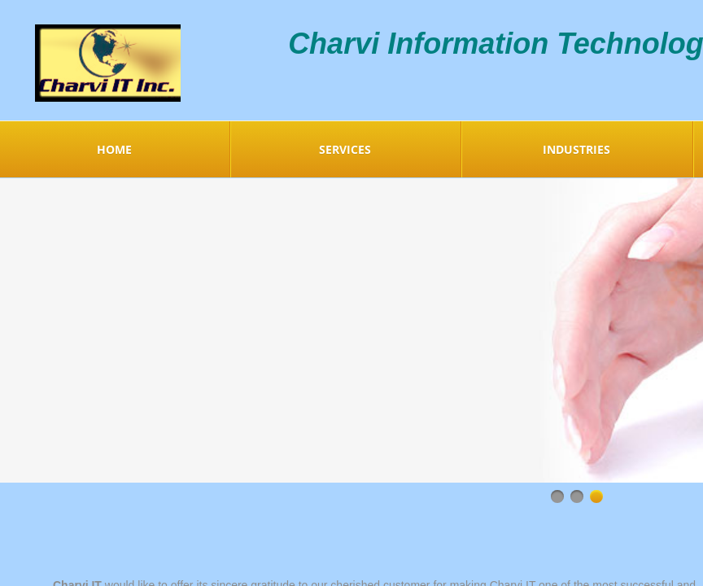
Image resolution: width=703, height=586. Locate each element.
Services (345, 149)
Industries (576, 149)
